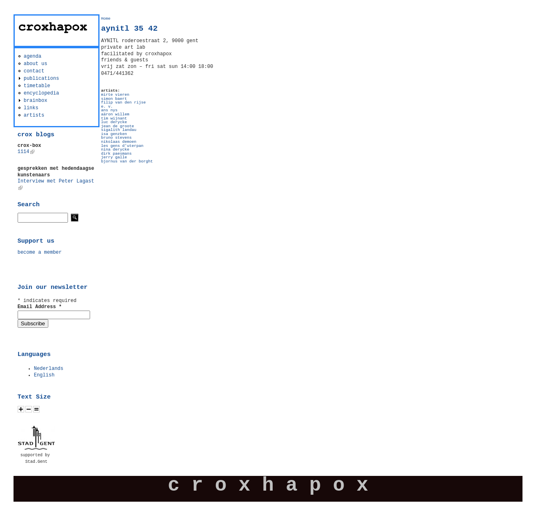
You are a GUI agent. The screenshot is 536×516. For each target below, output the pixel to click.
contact (34, 71)
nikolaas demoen (118, 142)
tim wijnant (114, 118)
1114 (26, 152)
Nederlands (48, 369)
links (31, 108)
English (44, 375)
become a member (40, 252)
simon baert (114, 99)
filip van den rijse (123, 102)
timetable (37, 86)
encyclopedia (41, 93)
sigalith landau (118, 130)
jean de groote (117, 126)
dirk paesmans (116, 153)
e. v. (107, 106)
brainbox (35, 101)
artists (34, 115)
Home (106, 18)
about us (35, 64)
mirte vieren (115, 94)
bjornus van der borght (127, 161)
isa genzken (114, 134)
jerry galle (114, 157)
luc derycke (114, 122)
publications (41, 78)
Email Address (40, 307)
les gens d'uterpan (122, 146)
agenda (32, 56)
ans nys (109, 110)
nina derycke (115, 149)
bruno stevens (116, 137)
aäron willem (115, 114)
